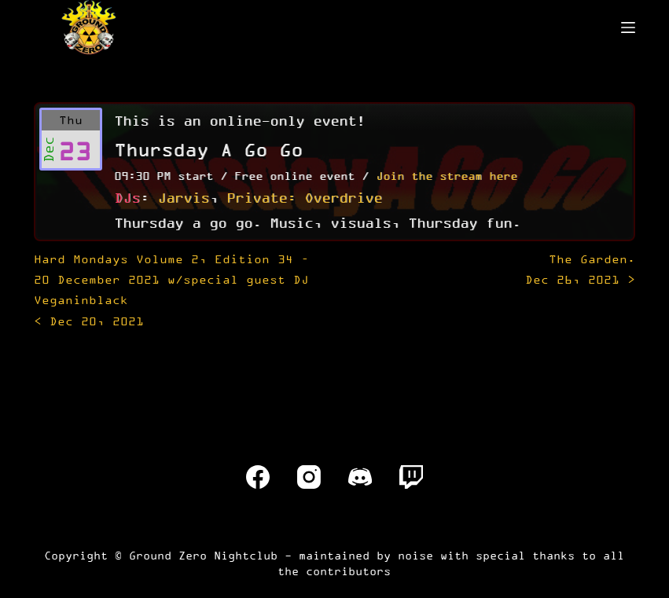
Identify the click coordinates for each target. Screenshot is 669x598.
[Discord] (360, 477)
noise (415, 555)
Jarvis (183, 197)
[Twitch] (411, 477)
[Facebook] (258, 477)
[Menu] (628, 27)
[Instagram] (309, 477)
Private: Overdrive (304, 197)
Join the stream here (446, 175)
